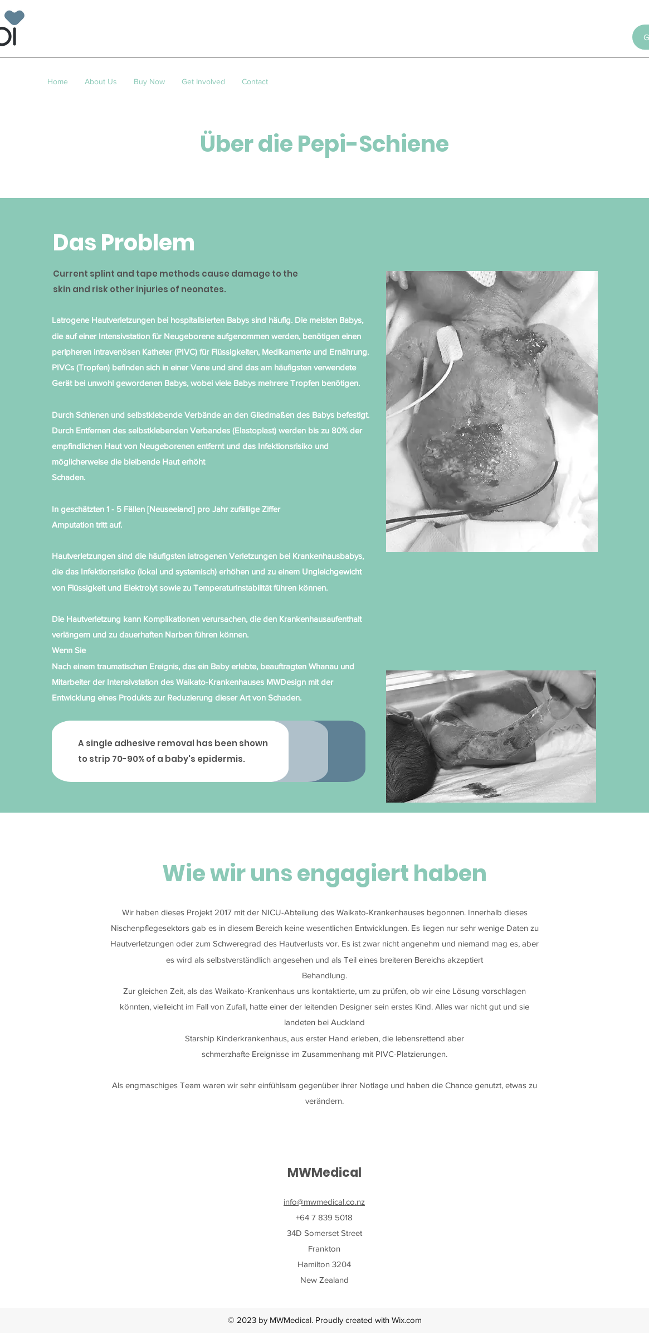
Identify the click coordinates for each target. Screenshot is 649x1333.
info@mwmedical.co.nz (324, 1201)
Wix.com (407, 1320)
